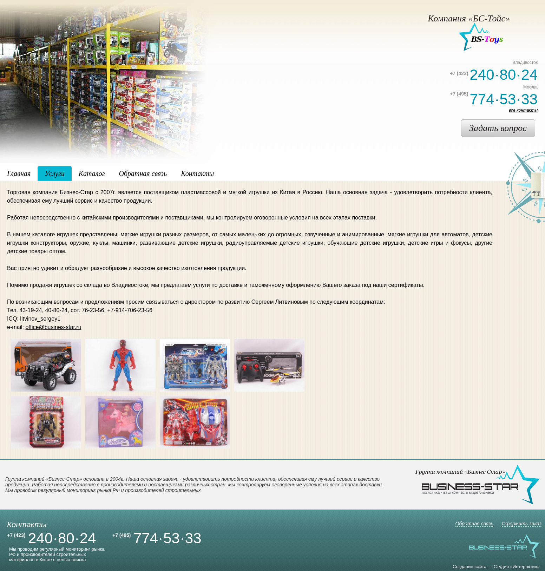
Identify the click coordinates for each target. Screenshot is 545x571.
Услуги (55, 173)
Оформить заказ (521, 523)
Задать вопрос (498, 128)
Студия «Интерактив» (517, 566)
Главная (19, 173)
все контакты (523, 110)
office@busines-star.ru (53, 327)
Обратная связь (143, 173)
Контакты (197, 173)
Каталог (92, 173)
